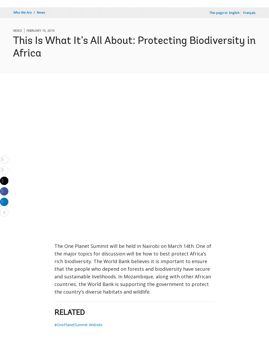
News (41, 12)
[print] (4, 170)
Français (249, 13)
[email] (4, 159)
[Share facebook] (4, 191)
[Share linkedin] (4, 202)
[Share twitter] (4, 181)
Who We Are (22, 12)
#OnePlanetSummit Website (78, 324)
